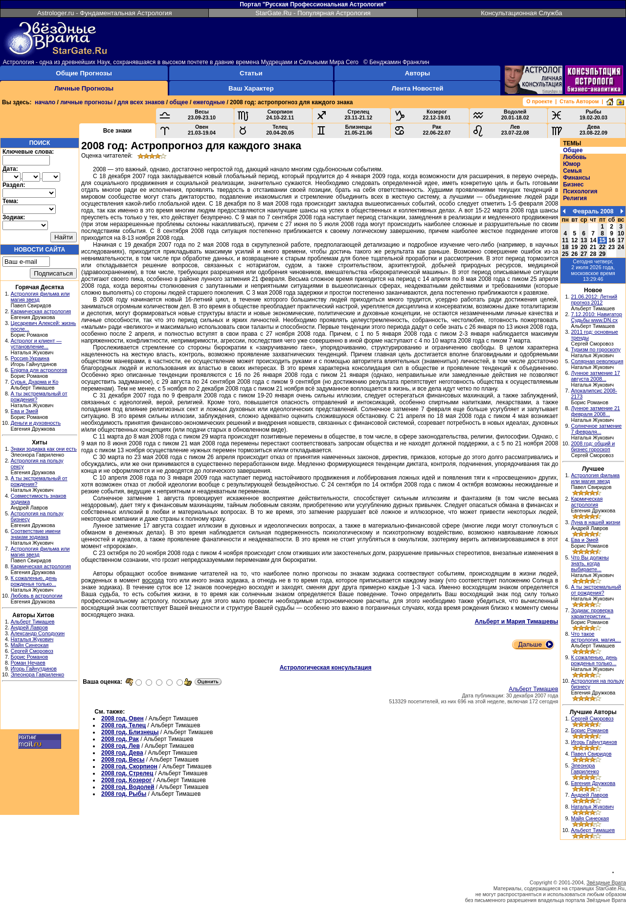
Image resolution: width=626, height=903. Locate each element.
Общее (572, 150)
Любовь (574, 157)
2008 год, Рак (120, 739)
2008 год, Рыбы (123, 793)
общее (178, 102)
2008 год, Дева (122, 752)
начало (45, 102)
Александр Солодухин (38, 633)
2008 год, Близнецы (129, 732)
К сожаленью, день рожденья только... (34, 581)
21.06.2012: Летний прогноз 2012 (594, 299)
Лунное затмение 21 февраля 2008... (595, 411)
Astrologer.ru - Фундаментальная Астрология (104, 13)
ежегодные (209, 102)
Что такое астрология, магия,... (596, 637)
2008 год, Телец (123, 725)
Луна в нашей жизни (595, 522)
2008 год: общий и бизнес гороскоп (593, 446)
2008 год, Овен (122, 718)
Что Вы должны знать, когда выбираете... (589, 563)
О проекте (539, 101)
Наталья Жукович (32, 639)
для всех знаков (140, 102)
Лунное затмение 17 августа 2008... (595, 376)
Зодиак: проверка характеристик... (592, 613)
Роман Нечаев (28, 663)
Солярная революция (597, 361)
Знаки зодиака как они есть (44, 449)
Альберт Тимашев (33, 622)
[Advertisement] (39, 707)
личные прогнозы (86, 102)
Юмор (572, 164)
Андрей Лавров (29, 627)
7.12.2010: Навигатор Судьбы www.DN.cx (596, 317)
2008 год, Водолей (127, 787)
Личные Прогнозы (83, 88)
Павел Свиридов (591, 754)
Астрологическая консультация (326, 667)
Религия (575, 198)
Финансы (576, 177)
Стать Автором (579, 101)
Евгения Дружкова (593, 783)
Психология (580, 191)
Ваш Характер (250, 88)
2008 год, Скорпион (129, 766)
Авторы (417, 73)
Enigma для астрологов (39, 370)
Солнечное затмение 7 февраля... (596, 429)
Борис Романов (29, 657)
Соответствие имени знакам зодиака (36, 534)
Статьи (251, 73)
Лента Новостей (418, 88)
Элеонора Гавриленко (37, 674)
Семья (572, 170)
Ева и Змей (24, 411)
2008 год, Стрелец (127, 773)
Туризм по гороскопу (595, 349)
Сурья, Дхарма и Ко (35, 382)
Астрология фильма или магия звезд (595, 478)
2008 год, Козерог (126, 780)
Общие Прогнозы (84, 73)
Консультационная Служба (521, 13)
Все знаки (117, 130)
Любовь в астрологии (37, 596)
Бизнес (573, 184)
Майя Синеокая (30, 645)
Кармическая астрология (41, 311)
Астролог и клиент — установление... (36, 343)
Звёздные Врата (606, 882)
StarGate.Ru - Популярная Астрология (313, 13)
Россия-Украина (30, 358)
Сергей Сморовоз (32, 651)
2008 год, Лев (120, 745)
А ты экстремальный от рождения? (596, 590)
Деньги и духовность (36, 423)
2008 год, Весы (122, 759)
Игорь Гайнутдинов (34, 668)
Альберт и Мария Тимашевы (517, 621)
